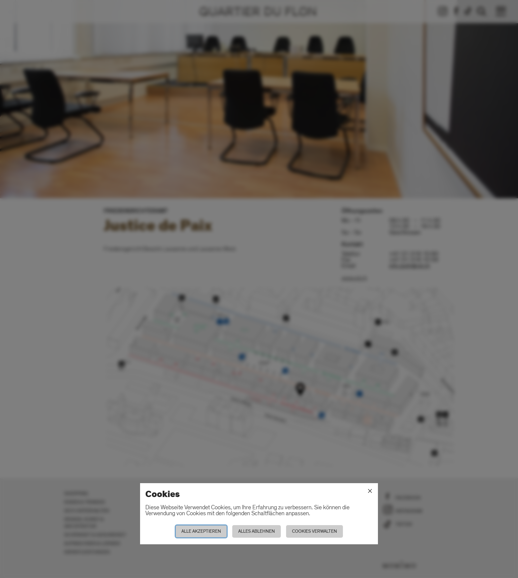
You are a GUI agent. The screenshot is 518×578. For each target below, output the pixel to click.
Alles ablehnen (256, 531)
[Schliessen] (370, 491)
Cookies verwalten (314, 531)
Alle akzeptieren (201, 531)
